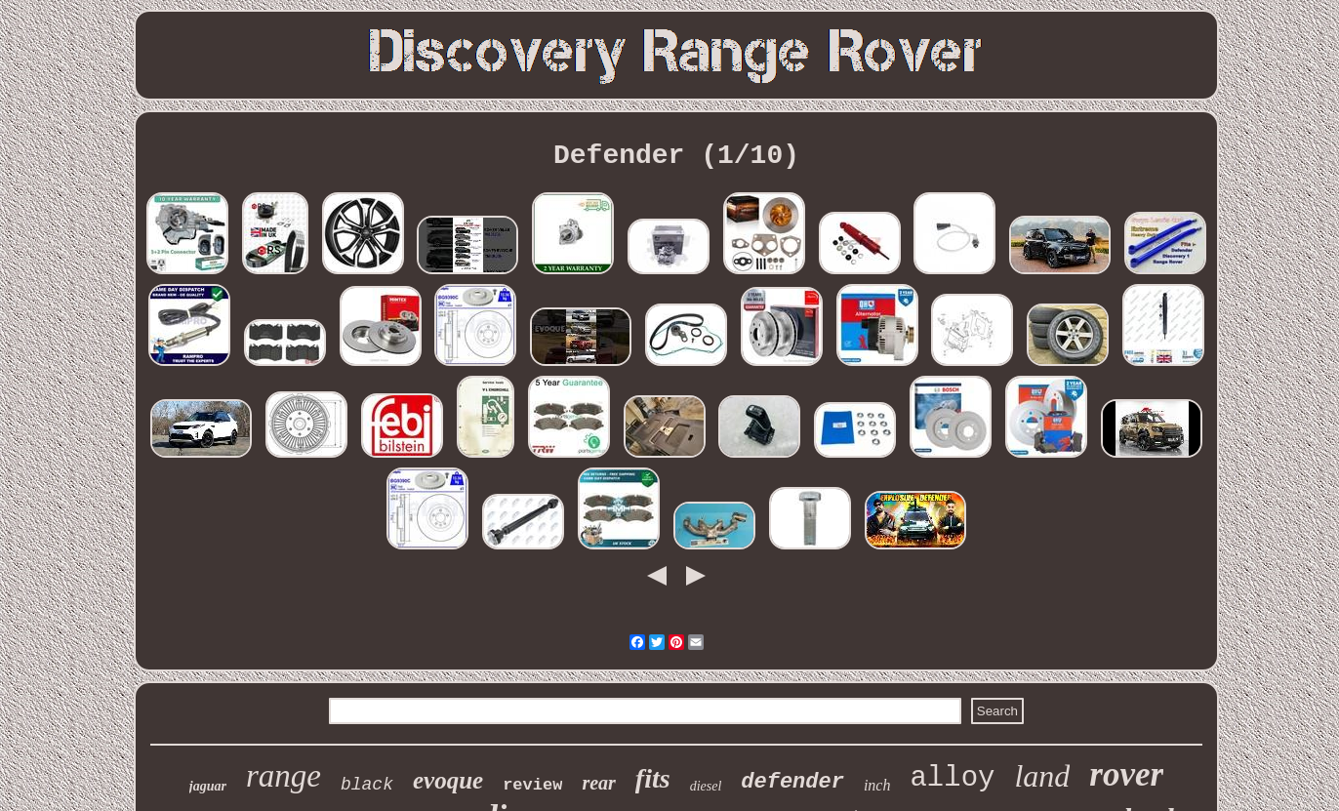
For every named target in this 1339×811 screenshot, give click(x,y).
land (1042, 775)
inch (877, 785)
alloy (952, 778)
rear (598, 782)
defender (792, 782)
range (283, 775)
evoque (448, 780)
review (532, 785)
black (367, 784)
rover (1126, 774)
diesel (706, 786)
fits (652, 778)
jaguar (207, 786)
